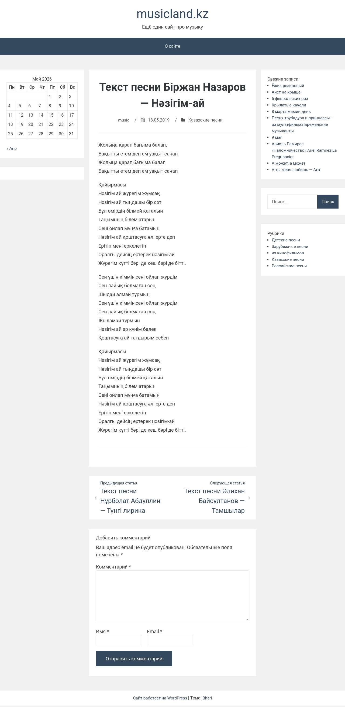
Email (154, 633)
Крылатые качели (290, 106)
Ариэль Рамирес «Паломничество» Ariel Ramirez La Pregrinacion (303, 151)
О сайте (172, 47)
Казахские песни (206, 121)
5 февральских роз (291, 99)
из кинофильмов (289, 254)
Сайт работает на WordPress (160, 699)
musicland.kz (172, 14)
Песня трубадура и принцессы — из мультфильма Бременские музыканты (304, 125)
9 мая (277, 138)
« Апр (11, 149)
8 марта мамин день (292, 112)
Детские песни (287, 241)
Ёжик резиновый (289, 86)
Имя (102, 633)
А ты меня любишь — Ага (297, 170)
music (123, 121)
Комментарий (113, 568)
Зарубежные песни (291, 247)
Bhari (209, 699)
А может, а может (289, 164)
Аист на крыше (287, 93)
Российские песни (290, 266)
